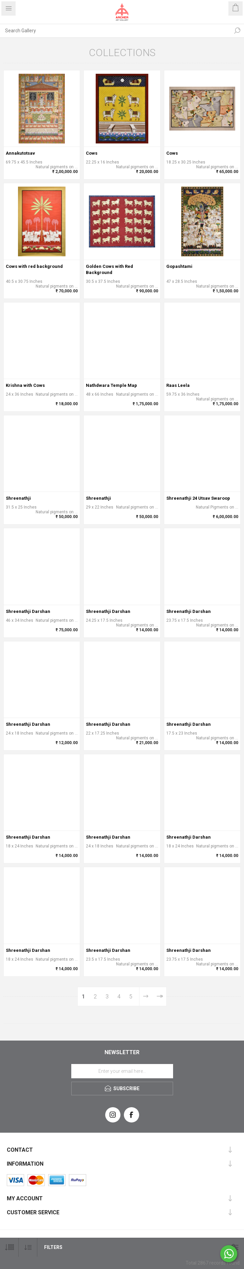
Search (237, 30)
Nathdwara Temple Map (111, 385)
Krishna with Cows (25, 385)
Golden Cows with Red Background (109, 269)
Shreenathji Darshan (28, 611)
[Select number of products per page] (9, 1247)
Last (159, 996)
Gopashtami (179, 266)
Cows (91, 153)
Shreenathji (18, 498)
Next (146, 996)
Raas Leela (178, 385)
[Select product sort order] (28, 1247)
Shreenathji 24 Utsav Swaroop (198, 498)
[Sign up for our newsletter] (122, 1071)
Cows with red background (34, 266)
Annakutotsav (20, 153)
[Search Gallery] (115, 30)
